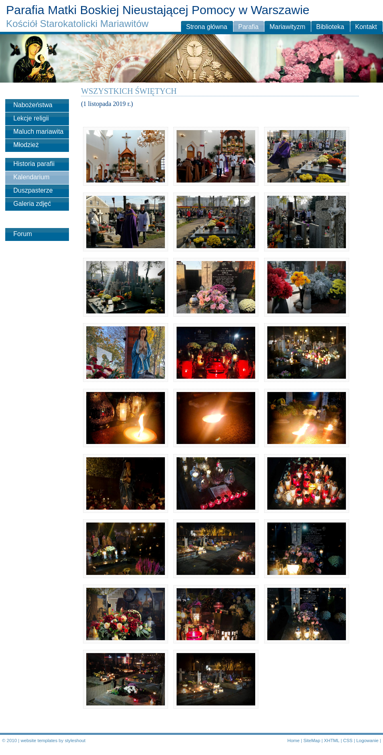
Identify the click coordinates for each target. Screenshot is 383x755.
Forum (22, 233)
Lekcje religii (31, 118)
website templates (39, 740)
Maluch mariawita (38, 131)
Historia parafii (33, 163)
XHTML (331, 740)
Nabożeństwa (32, 105)
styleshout (75, 740)
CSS (347, 740)
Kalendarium (31, 177)
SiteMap (311, 740)
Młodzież (26, 144)
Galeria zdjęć (32, 203)
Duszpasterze (33, 190)
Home (293, 740)
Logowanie (367, 740)
